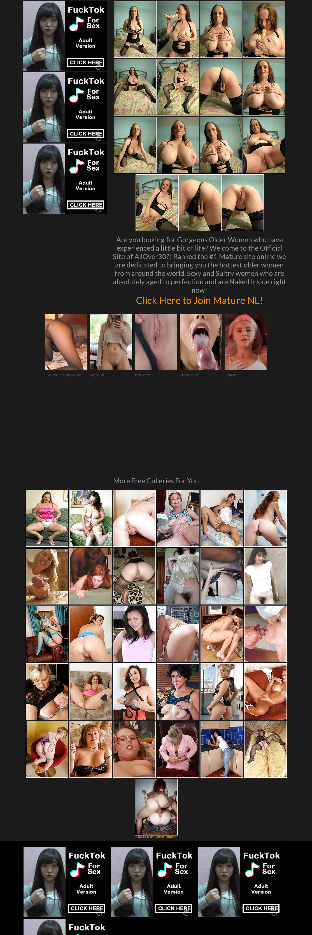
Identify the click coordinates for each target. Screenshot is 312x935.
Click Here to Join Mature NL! (199, 300)
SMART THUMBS (166, 760)
